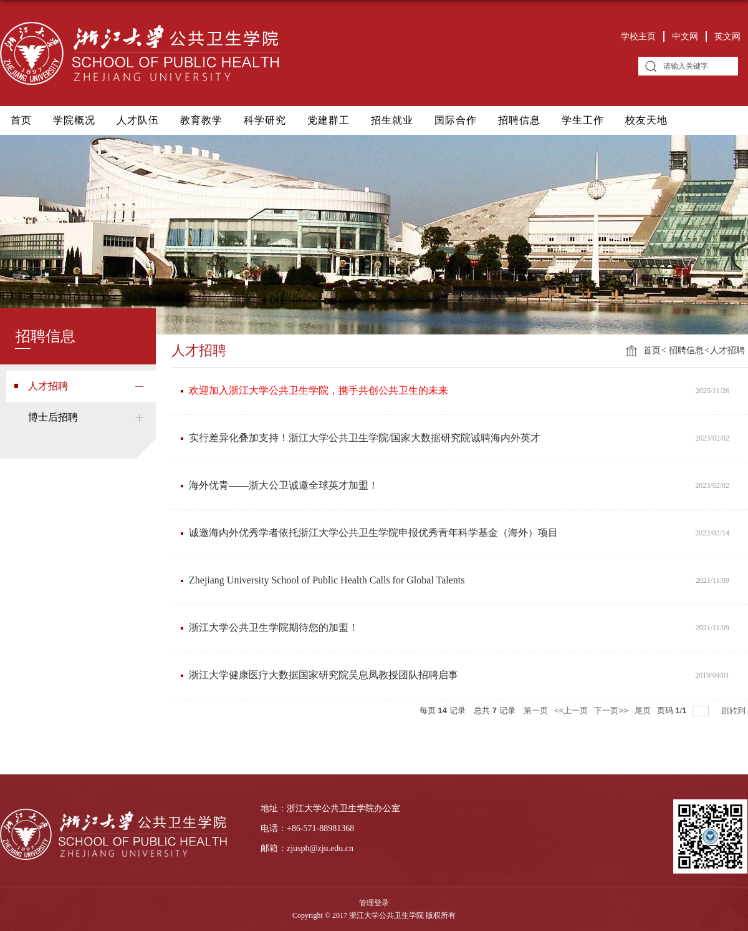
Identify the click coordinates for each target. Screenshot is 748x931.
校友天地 (646, 120)
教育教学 (201, 120)
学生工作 (583, 120)
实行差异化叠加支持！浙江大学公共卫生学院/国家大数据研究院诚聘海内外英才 (364, 437)
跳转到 (734, 710)
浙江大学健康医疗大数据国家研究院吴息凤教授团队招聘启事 (323, 675)
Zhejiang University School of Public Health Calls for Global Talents (327, 580)
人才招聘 (727, 350)
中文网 (685, 36)
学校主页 (638, 36)
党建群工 (328, 120)
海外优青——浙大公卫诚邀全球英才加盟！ (283, 485)
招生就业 (392, 120)
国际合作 (455, 120)
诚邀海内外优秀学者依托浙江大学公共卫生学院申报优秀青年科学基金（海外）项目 (373, 532)
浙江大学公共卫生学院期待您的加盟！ (273, 627)
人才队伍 (138, 120)
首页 (21, 120)
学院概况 (74, 120)
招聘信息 (519, 120)
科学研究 (265, 120)
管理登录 (374, 903)
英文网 (727, 36)
